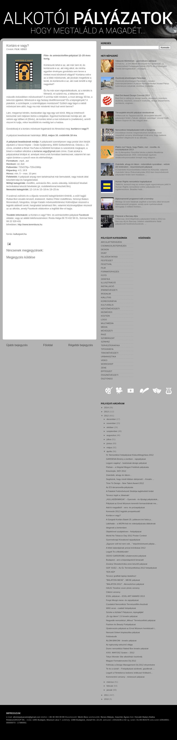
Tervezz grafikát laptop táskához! (121, 576)
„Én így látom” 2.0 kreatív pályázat (121, 616)
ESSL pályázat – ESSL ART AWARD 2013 (125, 596)
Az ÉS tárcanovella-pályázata (119, 487)
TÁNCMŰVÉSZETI (109, 353)
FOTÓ (104, 275)
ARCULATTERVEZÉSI (111, 242)
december (111, 419)
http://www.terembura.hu (30, 224)
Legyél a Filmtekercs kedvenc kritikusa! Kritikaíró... (129, 673)
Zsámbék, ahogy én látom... (119, 475)
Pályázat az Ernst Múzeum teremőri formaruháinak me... (132, 503)
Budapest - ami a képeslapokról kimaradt (125, 560)
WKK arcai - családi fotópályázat (121, 608)
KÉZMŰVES (106, 312)
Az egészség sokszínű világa (119, 644)
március (110, 682)
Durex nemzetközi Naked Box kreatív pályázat (127, 648)
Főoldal (48, 345)
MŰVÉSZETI (107, 330)
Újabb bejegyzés (17, 345)
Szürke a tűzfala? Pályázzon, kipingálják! (125, 612)
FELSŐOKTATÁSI (109, 257)
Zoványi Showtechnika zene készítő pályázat (126, 564)
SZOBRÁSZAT (108, 338)
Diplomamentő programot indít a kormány (134, 198)
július (109, 439)
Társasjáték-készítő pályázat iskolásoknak (134, 112)
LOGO (104, 319)
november (111, 423)
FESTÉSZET (107, 260)
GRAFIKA (105, 279)
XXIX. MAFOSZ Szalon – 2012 (120, 652)
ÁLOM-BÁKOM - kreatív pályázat (121, 640)
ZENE (103, 367)
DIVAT (104, 253)
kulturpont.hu (20, 234)
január (110, 690)
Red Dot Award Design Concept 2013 (132, 95)
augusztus (112, 435)
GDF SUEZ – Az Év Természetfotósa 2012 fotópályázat (131, 568)
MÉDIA (104, 327)
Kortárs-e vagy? (113, 515)
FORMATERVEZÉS (110, 271)
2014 (106, 407)
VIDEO (23, 49)
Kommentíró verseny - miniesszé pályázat (125, 677)
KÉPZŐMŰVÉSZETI (110, 308)
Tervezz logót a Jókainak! (117, 495)
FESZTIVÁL (106, 264)
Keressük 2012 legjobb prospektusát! (123, 511)
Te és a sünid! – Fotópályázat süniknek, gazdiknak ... (130, 668)
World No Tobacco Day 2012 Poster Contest (126, 535)
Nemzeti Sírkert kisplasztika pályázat (123, 632)
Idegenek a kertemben (116, 527)
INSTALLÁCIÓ (107, 286)
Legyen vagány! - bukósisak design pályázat (126, 463)
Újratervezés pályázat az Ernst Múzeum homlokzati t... (131, 628)
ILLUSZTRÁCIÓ (108, 282)
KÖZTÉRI (105, 316)
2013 (106, 411)
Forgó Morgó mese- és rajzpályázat (122, 600)
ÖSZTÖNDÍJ (107, 378)
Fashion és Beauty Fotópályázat (121, 624)
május (110, 447)
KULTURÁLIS (107, 305)
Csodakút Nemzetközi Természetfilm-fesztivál (127, 604)
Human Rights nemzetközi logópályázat (133, 181)
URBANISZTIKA (108, 356)
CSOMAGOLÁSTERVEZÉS (114, 246)
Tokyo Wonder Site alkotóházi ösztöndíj (124, 656)
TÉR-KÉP (110, 572)
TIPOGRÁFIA (107, 349)
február (110, 686)
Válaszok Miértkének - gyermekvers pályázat (135, 61)
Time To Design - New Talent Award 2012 (125, 483)
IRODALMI (106, 293)
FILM (17, 49)
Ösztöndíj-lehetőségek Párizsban (130, 78)
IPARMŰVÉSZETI (109, 290)
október (110, 427)
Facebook (84, 215)
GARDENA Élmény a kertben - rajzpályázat (126, 459)
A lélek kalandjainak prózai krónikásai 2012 (125, 548)
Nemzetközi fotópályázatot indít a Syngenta (135, 130)
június (110, 443)
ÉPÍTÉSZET (106, 371)
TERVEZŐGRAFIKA (110, 345)
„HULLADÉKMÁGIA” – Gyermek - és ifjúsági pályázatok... (132, 499)
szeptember (112, 431)
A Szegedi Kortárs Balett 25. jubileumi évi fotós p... (129, 519)
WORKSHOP (107, 364)
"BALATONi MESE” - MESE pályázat (123, 580)
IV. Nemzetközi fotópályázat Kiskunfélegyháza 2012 (129, 455)
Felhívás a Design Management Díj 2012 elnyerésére (130, 665)
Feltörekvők (111, 636)
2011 (106, 695)
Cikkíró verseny (113, 592)
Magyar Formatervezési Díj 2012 (121, 660)
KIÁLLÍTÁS (106, 297)
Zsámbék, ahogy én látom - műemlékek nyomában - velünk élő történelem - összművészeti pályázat (142, 165)
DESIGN (105, 249)
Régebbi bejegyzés (80, 345)
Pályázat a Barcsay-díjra (126, 216)
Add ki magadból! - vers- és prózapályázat (125, 507)
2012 (106, 415)
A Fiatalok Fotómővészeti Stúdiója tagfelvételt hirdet (129, 491)
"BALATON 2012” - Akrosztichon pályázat (125, 584)
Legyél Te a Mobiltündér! (117, 551)
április (110, 451)
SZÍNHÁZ (105, 341)
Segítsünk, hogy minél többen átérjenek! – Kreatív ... (130, 479)
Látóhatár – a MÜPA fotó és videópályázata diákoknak (131, 523)
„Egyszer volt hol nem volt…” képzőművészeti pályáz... (131, 544)
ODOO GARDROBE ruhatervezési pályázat (126, 556)
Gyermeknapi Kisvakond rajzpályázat (123, 539)
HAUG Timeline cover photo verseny (122, 588)
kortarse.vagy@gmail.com (47, 151)
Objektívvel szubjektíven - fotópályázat (123, 531)
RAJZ (103, 334)
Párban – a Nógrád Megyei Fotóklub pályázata (127, 467)
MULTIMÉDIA (107, 323)
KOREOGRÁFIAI (109, 301)
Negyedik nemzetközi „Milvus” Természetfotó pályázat (130, 620)
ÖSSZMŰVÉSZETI (109, 375)
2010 (106, 699)
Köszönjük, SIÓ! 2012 (116, 471)
